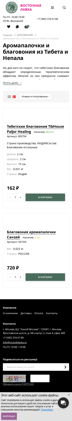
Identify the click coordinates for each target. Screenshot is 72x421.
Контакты (52, 313)
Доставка (26, 313)
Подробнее (47, 409)
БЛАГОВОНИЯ (25, 35)
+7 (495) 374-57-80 (47, 19)
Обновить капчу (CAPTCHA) (18, 384)
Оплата (38, 313)
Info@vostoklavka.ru (15, 342)
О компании (10, 313)
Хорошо (9, 416)
